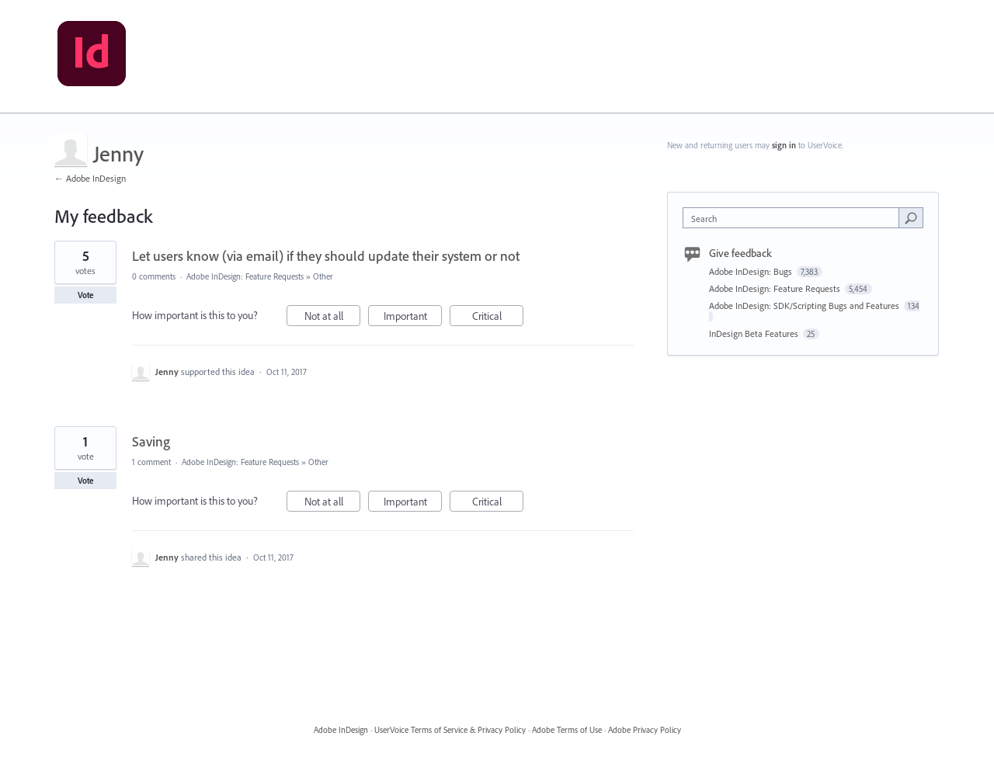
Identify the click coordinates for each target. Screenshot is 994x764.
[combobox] (794, 218)
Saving (151, 441)
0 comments (154, 276)
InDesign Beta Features (755, 333)
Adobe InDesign (341, 729)
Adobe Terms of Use (567, 729)
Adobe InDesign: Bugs (751, 271)
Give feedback (740, 253)
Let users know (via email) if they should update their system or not (326, 256)
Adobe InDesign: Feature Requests (245, 276)
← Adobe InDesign (90, 178)
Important (413, 318)
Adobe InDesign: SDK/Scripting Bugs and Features (805, 305)
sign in (784, 145)
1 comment (151, 462)
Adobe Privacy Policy (644, 729)
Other (323, 276)
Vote (86, 295)
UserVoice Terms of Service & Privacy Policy (450, 729)
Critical (498, 318)
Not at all (332, 318)
